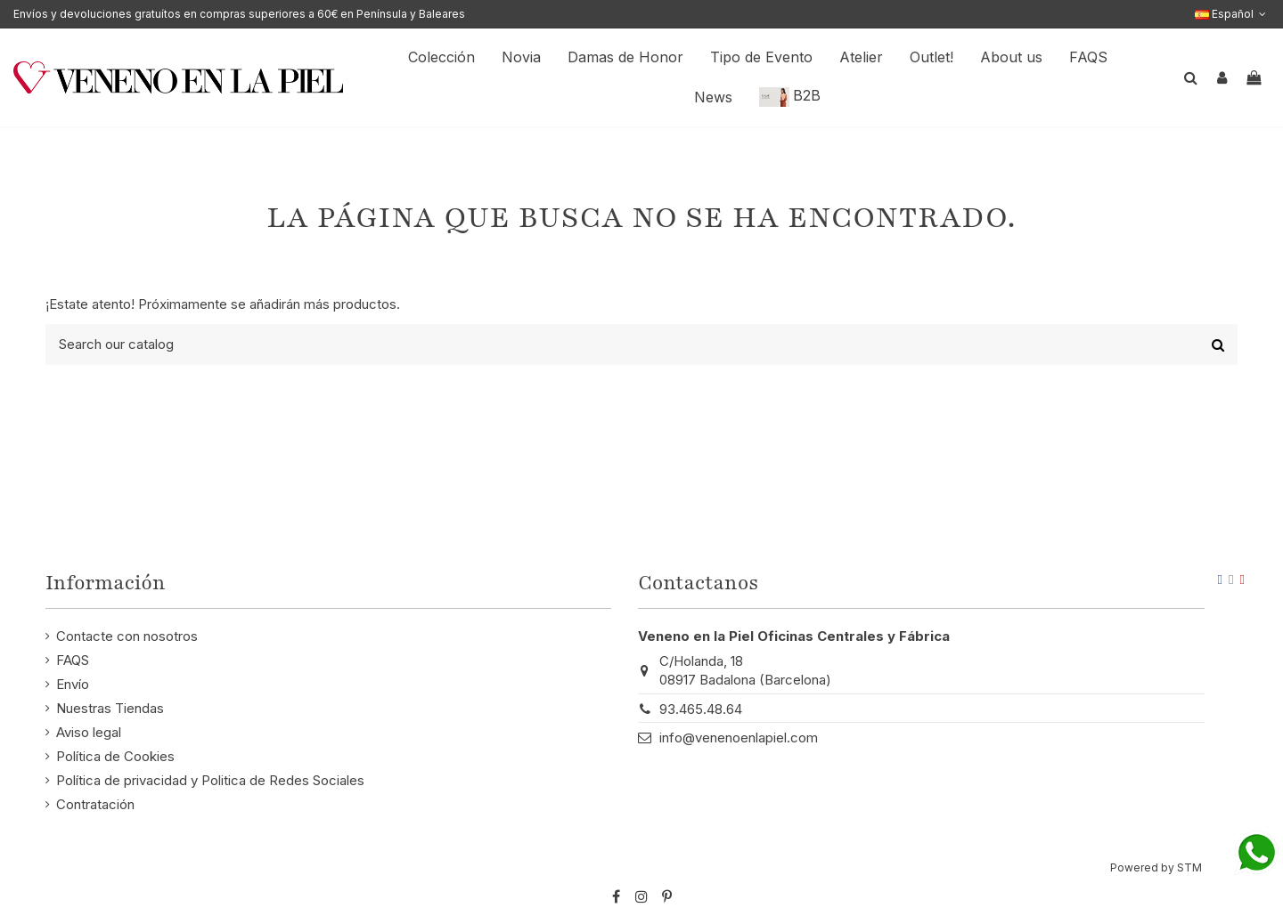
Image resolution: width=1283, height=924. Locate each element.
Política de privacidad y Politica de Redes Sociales (210, 780)
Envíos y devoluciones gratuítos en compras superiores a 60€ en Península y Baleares (239, 13)
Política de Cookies (115, 756)
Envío (72, 684)
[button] (1011, 57)
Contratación (95, 804)
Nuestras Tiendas (110, 708)
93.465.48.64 (700, 709)
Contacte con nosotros (127, 636)
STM (1189, 867)
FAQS (72, 660)
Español (1232, 13)
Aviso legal (88, 732)
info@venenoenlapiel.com (738, 737)
